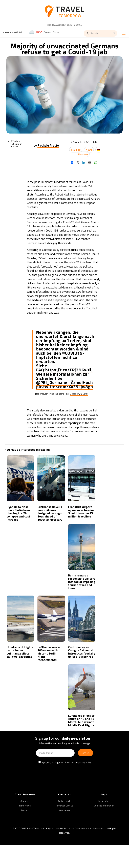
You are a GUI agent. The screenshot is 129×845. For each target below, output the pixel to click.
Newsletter (64, 810)
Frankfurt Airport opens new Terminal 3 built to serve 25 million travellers (81, 512)
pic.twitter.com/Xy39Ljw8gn (64, 386)
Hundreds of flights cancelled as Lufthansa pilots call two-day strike (20, 652)
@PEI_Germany (51, 382)
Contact (25, 810)
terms (71, 762)
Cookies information (104, 805)
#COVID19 (72, 353)
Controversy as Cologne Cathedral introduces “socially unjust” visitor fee (81, 652)
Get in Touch (64, 801)
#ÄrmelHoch (80, 382)
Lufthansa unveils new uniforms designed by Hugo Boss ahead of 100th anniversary (49, 513)
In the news (25, 805)
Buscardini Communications (77, 828)
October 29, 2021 (79, 394)
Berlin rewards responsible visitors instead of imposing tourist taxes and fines (81, 581)
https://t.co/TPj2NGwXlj (69, 370)
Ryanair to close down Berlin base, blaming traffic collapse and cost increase (19, 513)
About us (24, 801)
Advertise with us (64, 805)
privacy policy (84, 762)
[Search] (100, 33)
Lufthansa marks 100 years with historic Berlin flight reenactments (48, 653)
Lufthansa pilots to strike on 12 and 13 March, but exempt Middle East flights (81, 720)
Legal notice (104, 801)
